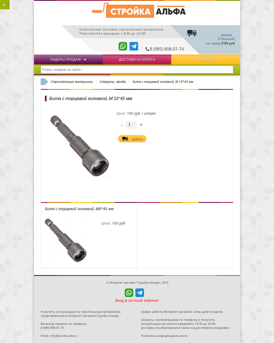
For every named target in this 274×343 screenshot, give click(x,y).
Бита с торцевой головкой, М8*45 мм (79, 208)
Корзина (226, 34)
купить (137, 139)
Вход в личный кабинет (137, 300)
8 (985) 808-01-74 (167, 49)
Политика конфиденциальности (164, 336)
